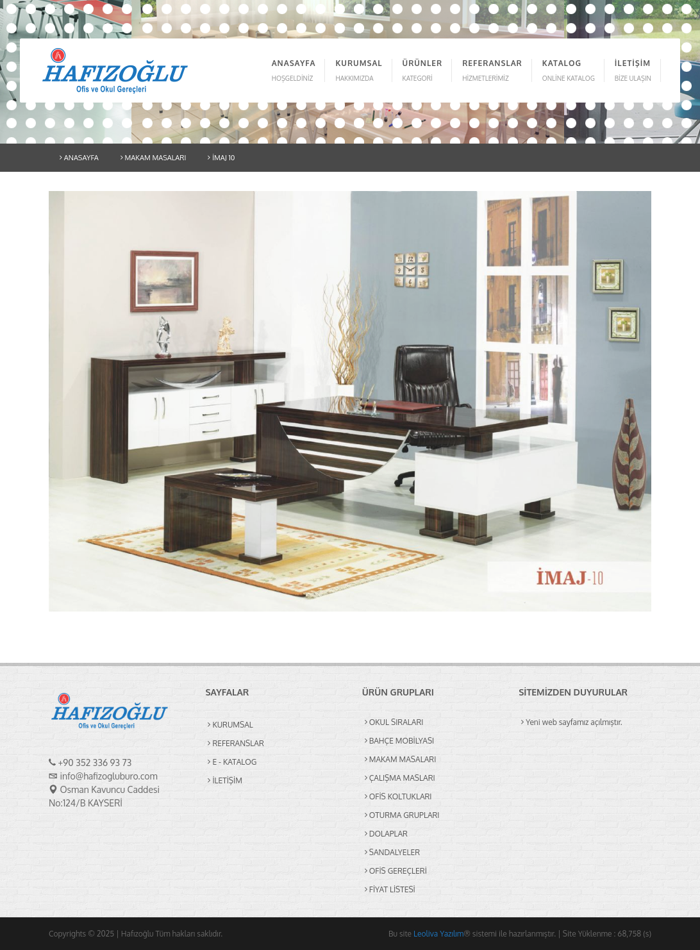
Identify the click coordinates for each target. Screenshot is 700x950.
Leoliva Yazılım (438, 933)
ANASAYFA (79, 158)
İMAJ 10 (221, 158)
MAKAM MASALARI (154, 158)
